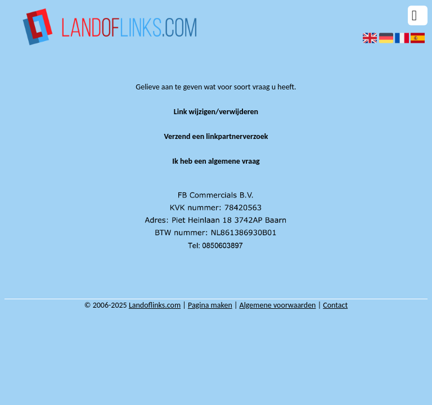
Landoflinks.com (155, 305)
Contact (335, 305)
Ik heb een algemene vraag (215, 161)
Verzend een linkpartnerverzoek (216, 136)
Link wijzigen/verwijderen (216, 111)
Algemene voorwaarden (278, 305)
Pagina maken (210, 305)
